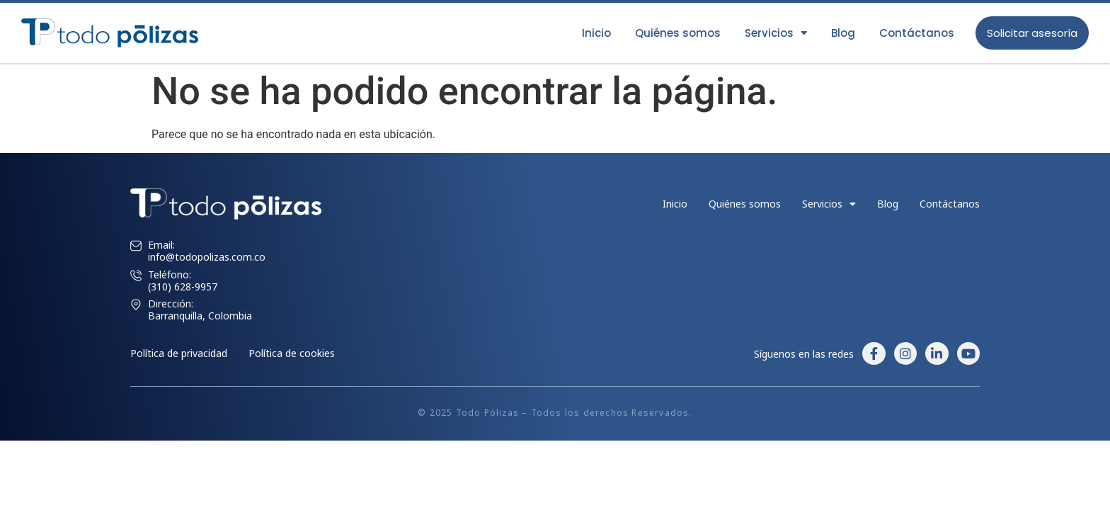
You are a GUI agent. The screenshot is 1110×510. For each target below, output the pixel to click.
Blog (843, 33)
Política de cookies (291, 353)
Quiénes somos (678, 33)
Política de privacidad (178, 353)
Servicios (776, 33)
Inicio (596, 33)
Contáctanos (916, 33)
